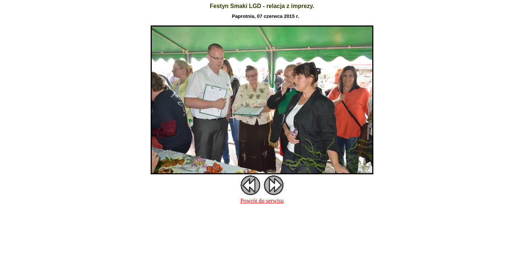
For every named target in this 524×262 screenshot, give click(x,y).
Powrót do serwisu (261, 201)
